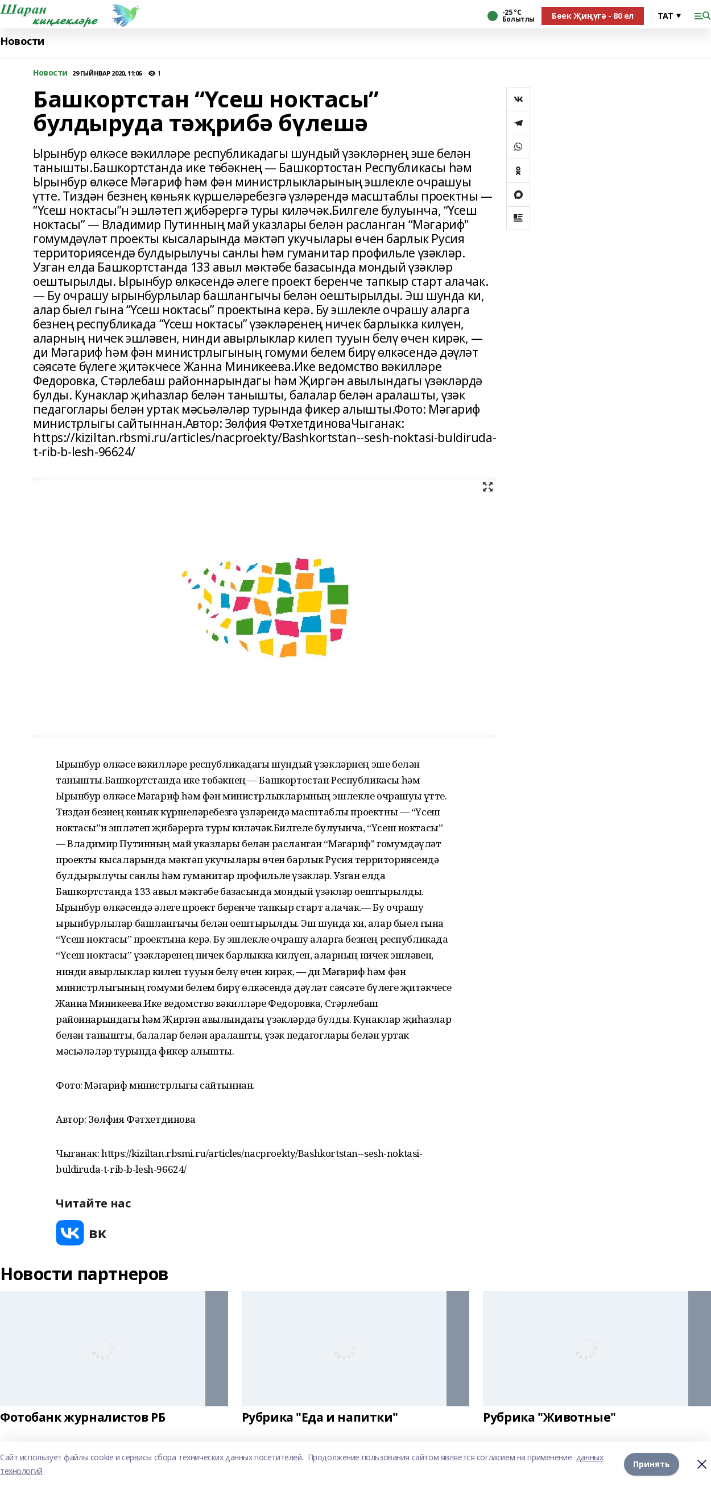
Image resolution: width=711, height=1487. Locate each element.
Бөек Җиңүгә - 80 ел (593, 15)
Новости (22, 41)
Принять (651, 1464)
